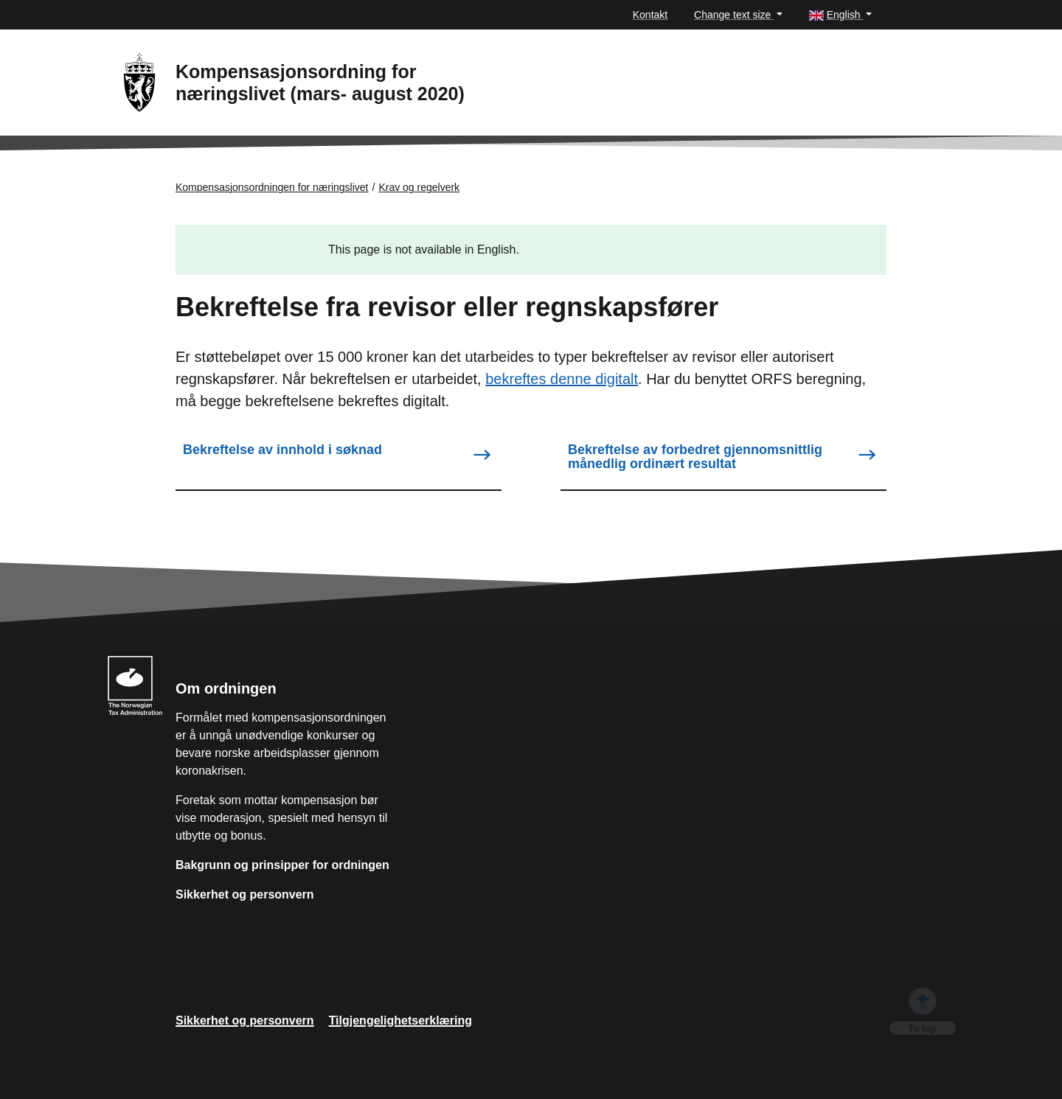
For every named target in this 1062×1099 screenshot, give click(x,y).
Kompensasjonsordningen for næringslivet (272, 187)
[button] (840, 15)
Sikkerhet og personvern (245, 894)
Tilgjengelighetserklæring (400, 1020)
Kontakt (650, 15)
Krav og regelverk (418, 187)
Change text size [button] (734, 15)
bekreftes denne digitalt (561, 379)
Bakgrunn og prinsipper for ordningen (282, 865)
